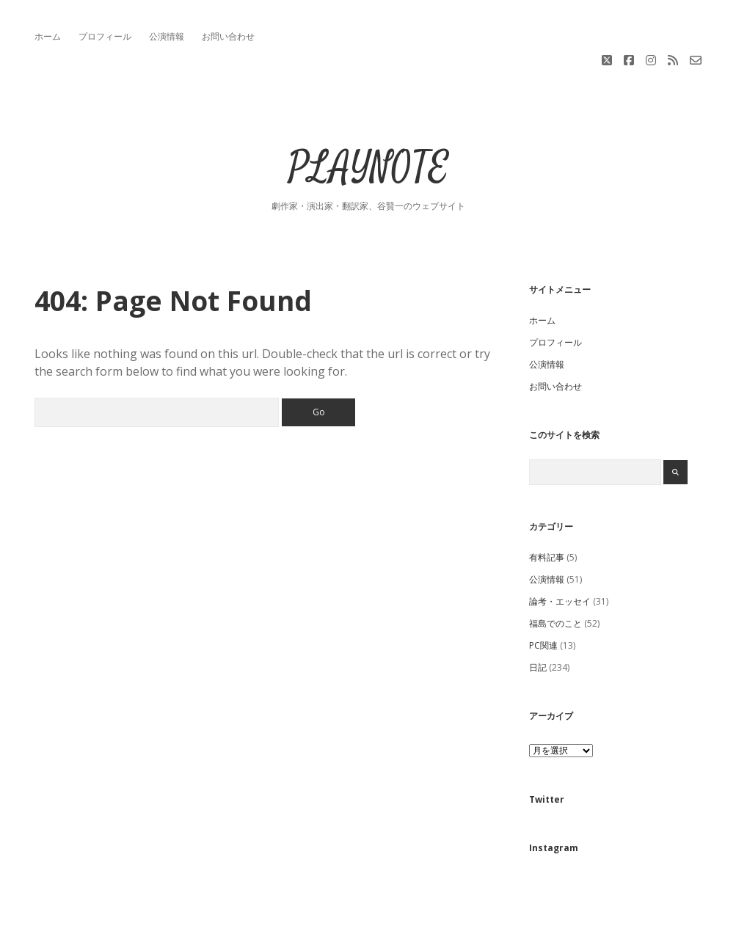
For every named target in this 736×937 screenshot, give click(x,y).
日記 (538, 617)
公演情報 (166, 36)
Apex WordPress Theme (324, 920)
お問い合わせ (228, 36)
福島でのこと (555, 573)
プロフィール (105, 36)
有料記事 (546, 507)
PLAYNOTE (368, 118)
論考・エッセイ (560, 551)
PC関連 (543, 595)
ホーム (47, 36)
